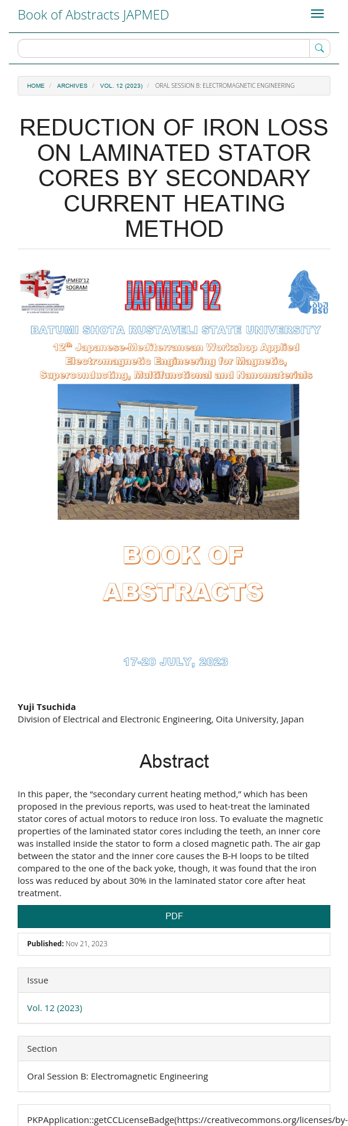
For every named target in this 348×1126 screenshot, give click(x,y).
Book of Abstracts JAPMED (93, 14)
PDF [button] (174, 916)
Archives (72, 86)
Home (36, 86)
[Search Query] (174, 48)
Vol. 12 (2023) (121, 86)
